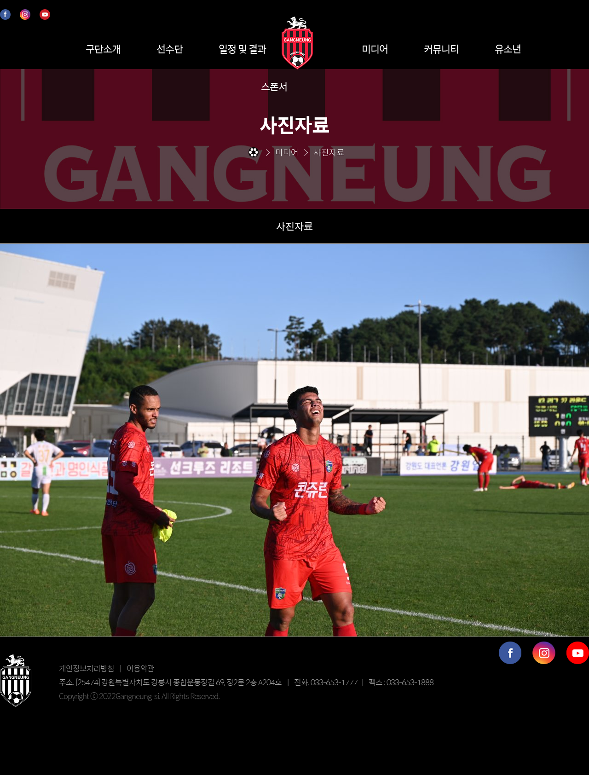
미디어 (375, 49)
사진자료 (294, 226)
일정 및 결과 (242, 49)
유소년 (508, 49)
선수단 (169, 49)
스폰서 (274, 86)
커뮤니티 (441, 49)
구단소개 (103, 49)
